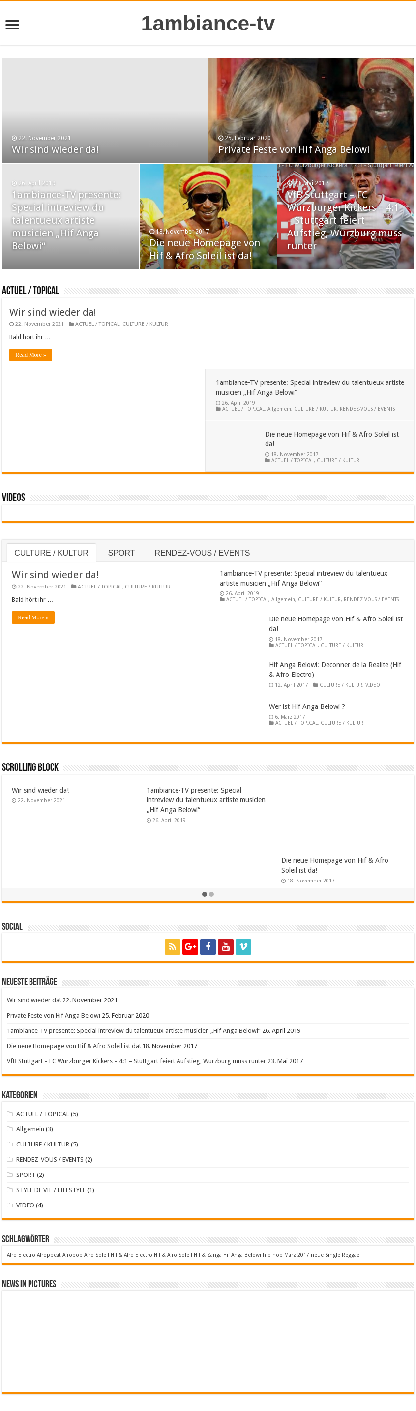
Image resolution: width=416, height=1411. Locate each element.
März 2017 (296, 1184)
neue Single (325, 1184)
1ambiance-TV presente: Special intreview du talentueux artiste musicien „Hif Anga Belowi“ (66, 220)
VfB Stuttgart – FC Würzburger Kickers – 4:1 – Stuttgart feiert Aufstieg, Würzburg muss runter (344, 220)
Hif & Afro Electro (131, 1184)
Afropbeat (49, 1184)
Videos (13, 428)
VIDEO (372, 614)
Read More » (30, 355)
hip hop (273, 1184)
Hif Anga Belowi (242, 1184)
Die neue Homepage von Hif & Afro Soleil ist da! (74, 975)
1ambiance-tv (208, 23)
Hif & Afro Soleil (173, 1184)
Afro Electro (21, 1184)
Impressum (222, 1398)
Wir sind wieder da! (55, 149)
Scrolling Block (30, 698)
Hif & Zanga (208, 1184)
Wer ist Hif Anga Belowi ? (307, 636)
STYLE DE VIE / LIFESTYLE (51, 1119)
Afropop (72, 1184)
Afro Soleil (96, 1184)
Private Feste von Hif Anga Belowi (294, 149)
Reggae (350, 1184)
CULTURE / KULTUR (145, 324)
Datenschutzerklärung (275, 1398)
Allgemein (283, 338)
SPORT (121, 482)
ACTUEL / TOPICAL (30, 291)
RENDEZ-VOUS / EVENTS (370, 338)
